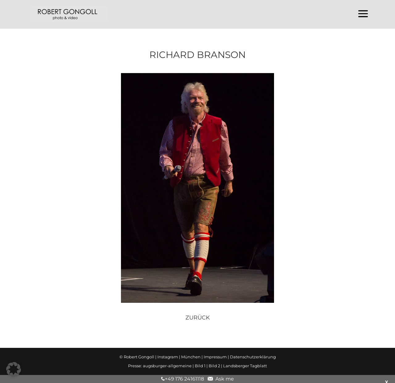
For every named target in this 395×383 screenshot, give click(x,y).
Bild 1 (200, 365)
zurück (197, 317)
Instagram (167, 356)
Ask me (223, 379)
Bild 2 (214, 365)
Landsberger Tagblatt (245, 365)
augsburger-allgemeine (167, 365)
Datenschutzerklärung (253, 356)
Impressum (215, 356)
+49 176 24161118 (184, 379)
